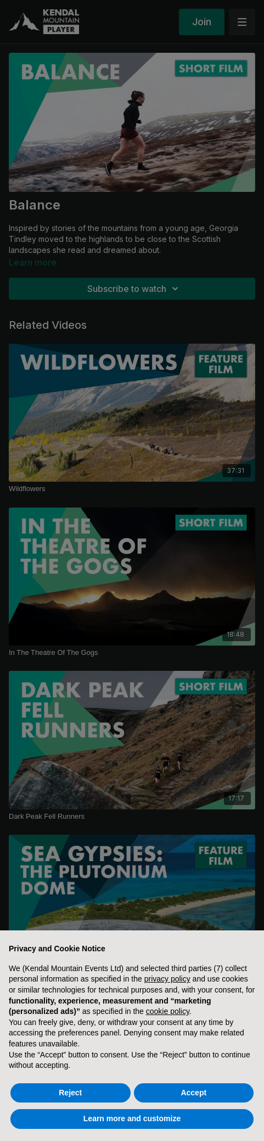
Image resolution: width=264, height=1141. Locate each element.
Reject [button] (70, 1092)
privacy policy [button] (167, 978)
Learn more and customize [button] (132, 1118)
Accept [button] (193, 1092)
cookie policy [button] (167, 1011)
